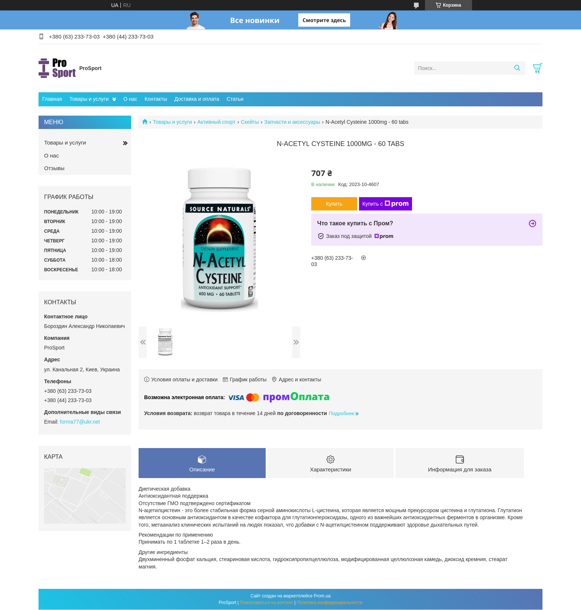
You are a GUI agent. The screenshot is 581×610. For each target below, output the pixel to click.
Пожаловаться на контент (266, 603)
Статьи (235, 99)
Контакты (156, 99)
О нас (130, 99)
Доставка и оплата (197, 99)
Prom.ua (322, 596)
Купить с (385, 203)
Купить (334, 204)
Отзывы (54, 168)
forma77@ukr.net (80, 422)
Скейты (250, 122)
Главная (52, 99)
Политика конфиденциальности (329, 603)
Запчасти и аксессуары (292, 122)
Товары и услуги (89, 99)
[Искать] (517, 68)
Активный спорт (216, 122)
